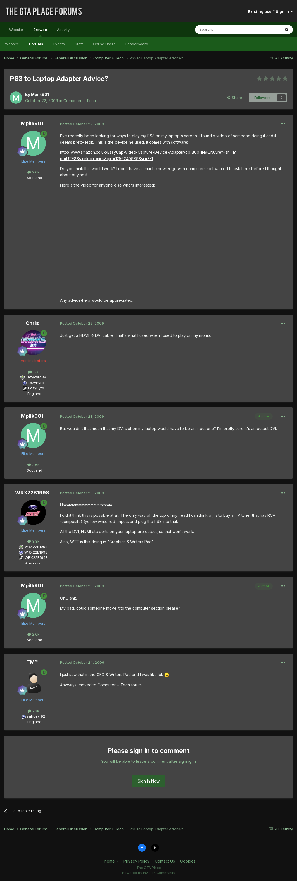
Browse (40, 32)
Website (16, 29)
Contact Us (165, 861)
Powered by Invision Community (148, 873)
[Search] (223, 29)
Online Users (104, 44)
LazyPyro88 (36, 377)
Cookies (188, 861)
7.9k (33, 711)
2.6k (33, 172)
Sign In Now (149, 781)
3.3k (33, 541)
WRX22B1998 (32, 493)
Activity (63, 29)
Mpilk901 (40, 94)
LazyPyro (36, 382)
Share (234, 97)
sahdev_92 (36, 716)
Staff (79, 44)
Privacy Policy (136, 861)
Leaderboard (136, 44)
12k (33, 372)
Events (59, 44)
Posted (82, 124)
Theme (110, 861)
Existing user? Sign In (270, 11)
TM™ (32, 662)
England (32, 393)
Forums (36, 44)
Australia (33, 563)
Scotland (32, 177)
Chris (32, 323)
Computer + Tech (79, 100)
